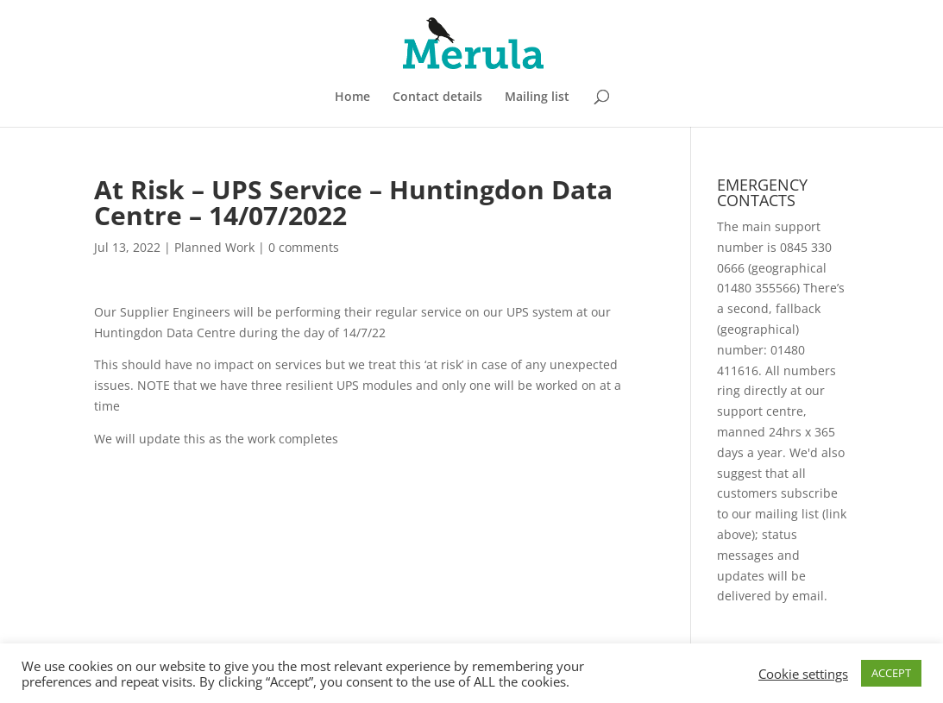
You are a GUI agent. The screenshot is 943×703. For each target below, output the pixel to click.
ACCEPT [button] (891, 673)
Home (352, 97)
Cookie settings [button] (803, 673)
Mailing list (537, 97)
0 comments (303, 247)
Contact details (437, 97)
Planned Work (214, 247)
